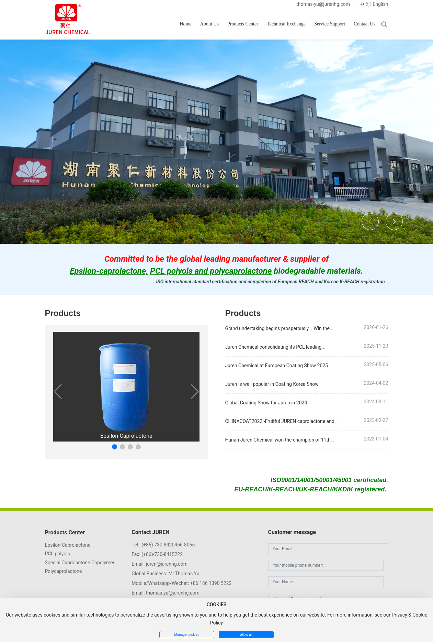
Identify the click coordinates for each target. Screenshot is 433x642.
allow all (246, 634)
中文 (364, 4)
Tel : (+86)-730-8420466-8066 (163, 544)
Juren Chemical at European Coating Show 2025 (276, 365)
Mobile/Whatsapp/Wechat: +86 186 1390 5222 (181, 583)
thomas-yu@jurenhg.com (323, 4)
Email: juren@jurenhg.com (159, 564)
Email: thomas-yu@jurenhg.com (165, 593)
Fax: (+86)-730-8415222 (157, 554)
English (380, 4)
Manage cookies (186, 634)
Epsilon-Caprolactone (126, 436)
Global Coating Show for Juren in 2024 (266, 402)
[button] (370, 221)
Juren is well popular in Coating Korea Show (271, 384)
